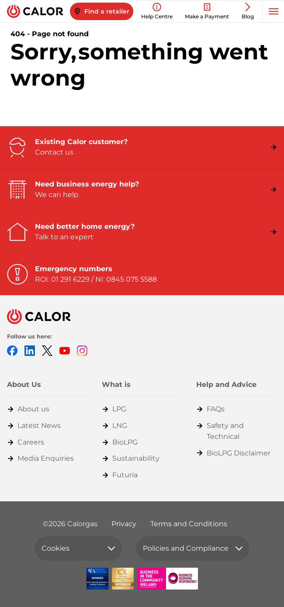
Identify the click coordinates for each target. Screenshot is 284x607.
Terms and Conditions (188, 524)
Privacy (123, 524)
